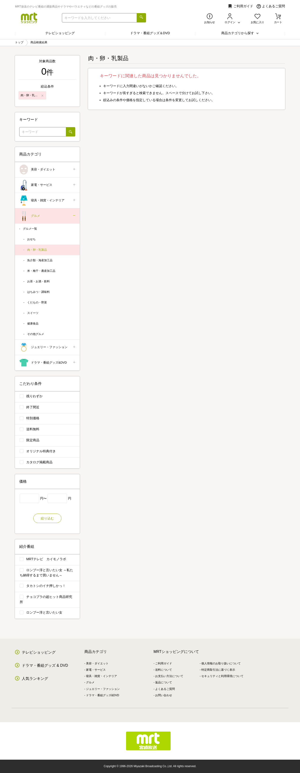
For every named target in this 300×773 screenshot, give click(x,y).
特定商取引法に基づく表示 (218, 669)
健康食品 (32, 323)
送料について (163, 669)
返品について (163, 682)
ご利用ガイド (240, 6)
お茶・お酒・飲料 (38, 281)
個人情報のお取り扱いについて (221, 663)
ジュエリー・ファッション (47, 347)
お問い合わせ (163, 695)
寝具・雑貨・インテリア (47, 200)
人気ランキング (35, 679)
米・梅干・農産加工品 (41, 270)
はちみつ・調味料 (38, 292)
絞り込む (47, 518)
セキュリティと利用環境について (222, 676)
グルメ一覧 (30, 228)
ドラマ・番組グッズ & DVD (45, 665)
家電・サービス (47, 185)
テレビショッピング (60, 33)
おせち (31, 239)
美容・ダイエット (47, 169)
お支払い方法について (169, 676)
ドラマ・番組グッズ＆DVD (150, 33)
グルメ (47, 216)
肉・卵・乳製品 (37, 249)
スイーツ (32, 313)
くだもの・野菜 (37, 302)
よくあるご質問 (271, 6)
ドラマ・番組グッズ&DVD (47, 362)
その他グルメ (35, 334)
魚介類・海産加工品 (39, 260)
